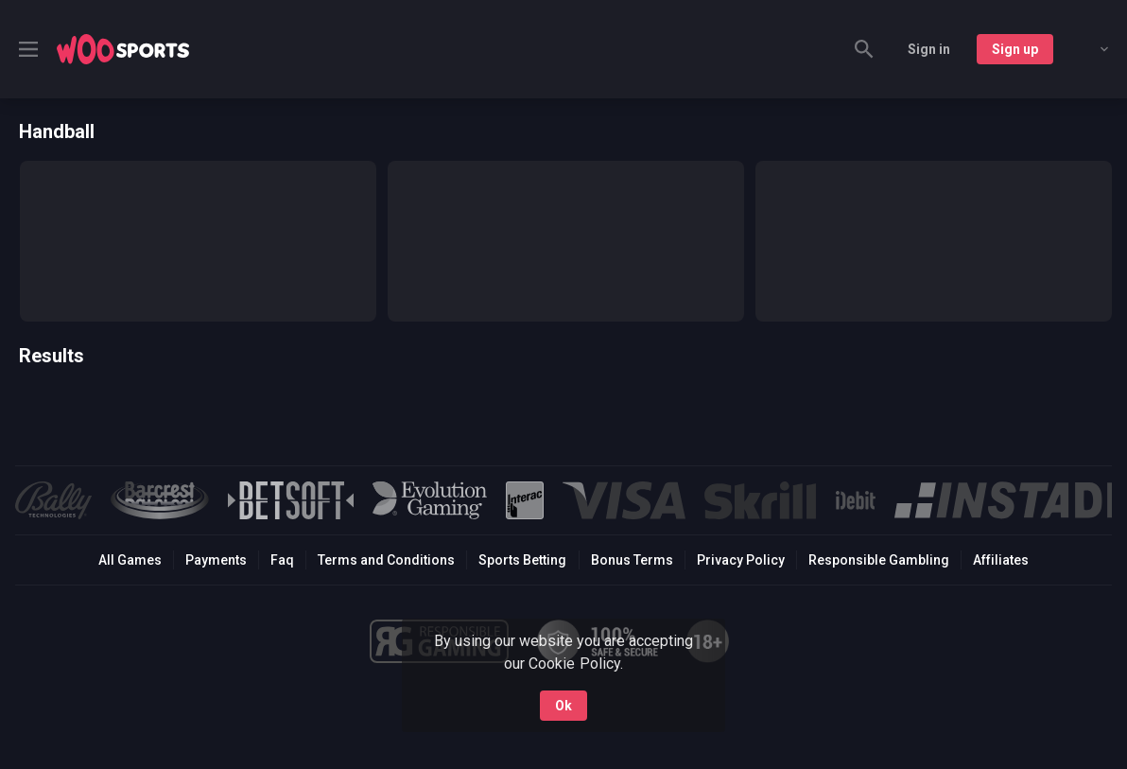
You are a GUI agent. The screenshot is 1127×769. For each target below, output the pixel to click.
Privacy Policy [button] (741, 560)
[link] (123, 49)
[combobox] (1090, 49)
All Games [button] (130, 560)
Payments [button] (216, 560)
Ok (563, 705)
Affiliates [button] (1001, 560)
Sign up (1015, 49)
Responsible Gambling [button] (878, 560)
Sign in (929, 49)
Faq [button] (282, 560)
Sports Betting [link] (522, 560)
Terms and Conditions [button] (386, 560)
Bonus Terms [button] (632, 560)
